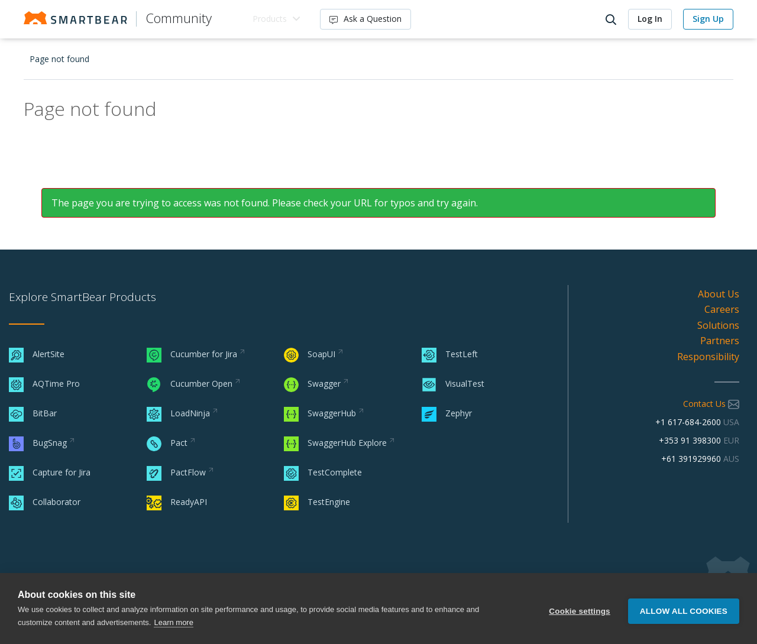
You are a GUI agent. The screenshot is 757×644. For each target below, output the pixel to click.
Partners (719, 340)
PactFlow (176, 472)
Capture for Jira (49, 472)
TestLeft (450, 354)
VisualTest (453, 383)
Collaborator (44, 501)
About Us (718, 293)
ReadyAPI (177, 501)
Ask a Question (367, 18)
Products (270, 18)
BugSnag (38, 442)
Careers (721, 309)
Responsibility (708, 356)
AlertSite (36, 354)
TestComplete (323, 472)
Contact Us (711, 403)
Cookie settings (579, 608)
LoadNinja (178, 413)
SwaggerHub (320, 413)
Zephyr (447, 413)
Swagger (312, 383)
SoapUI (309, 354)
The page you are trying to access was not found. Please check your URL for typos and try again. (264, 202)
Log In (650, 18)
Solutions (718, 325)
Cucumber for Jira (192, 354)
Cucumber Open (189, 383)
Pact (167, 442)
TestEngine (317, 501)
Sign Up (708, 18)
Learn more (173, 622)
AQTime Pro (44, 383)
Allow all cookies (683, 608)
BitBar (33, 413)
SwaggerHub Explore (335, 442)
